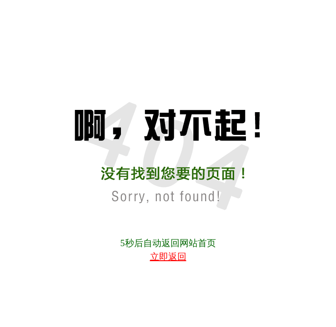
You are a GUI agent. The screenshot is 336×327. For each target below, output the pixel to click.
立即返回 (168, 257)
